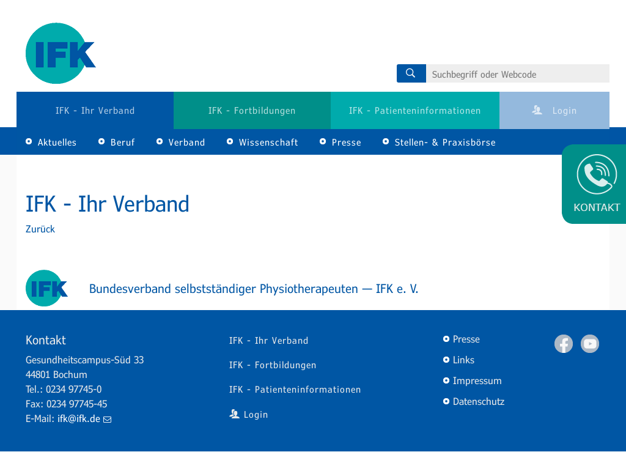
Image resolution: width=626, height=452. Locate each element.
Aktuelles (57, 141)
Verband (187, 141)
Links (463, 359)
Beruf (123, 141)
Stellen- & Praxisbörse (445, 141)
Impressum (477, 380)
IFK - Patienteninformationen (415, 110)
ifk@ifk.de (84, 418)
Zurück (40, 228)
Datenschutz (478, 401)
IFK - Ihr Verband (95, 110)
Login (554, 110)
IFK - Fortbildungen (252, 110)
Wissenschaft (268, 141)
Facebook (563, 344)
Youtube (590, 344)
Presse (346, 141)
